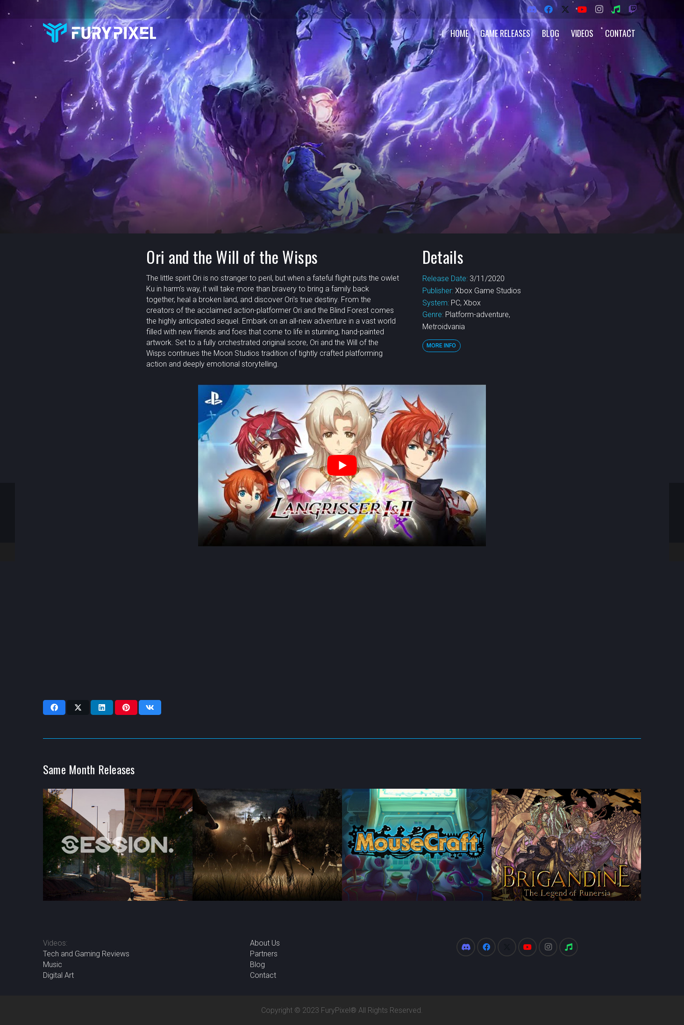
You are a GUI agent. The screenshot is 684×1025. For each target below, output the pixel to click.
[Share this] (54, 707)
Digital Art (58, 975)
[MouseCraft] (417, 845)
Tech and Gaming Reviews (86, 953)
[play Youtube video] (342, 465)
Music (52, 964)
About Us (265, 943)
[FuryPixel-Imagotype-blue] (99, 33)
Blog (257, 964)
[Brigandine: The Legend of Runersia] (566, 845)
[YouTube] (582, 9)
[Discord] (531, 9)
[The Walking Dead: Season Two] (267, 845)
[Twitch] (632, 9)
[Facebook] (548, 9)
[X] (565, 9)
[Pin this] (126, 707)
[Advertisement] (339, 623)
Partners (264, 953)
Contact (263, 975)
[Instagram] (599, 9)
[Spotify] (615, 9)
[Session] (117, 845)
